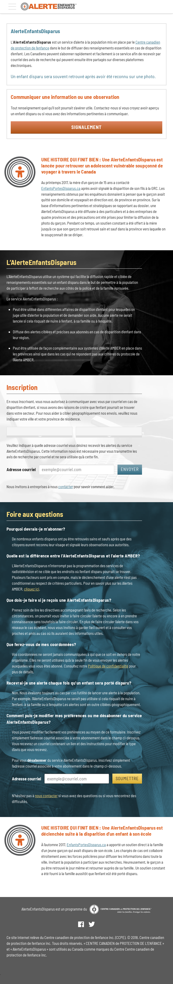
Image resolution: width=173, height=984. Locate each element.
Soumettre (127, 778)
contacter (65, 486)
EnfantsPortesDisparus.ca (60, 188)
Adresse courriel (21, 469)
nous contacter (46, 795)
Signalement (86, 127)
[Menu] (12, 6)
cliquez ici (31, 589)
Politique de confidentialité (108, 666)
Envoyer (130, 469)
